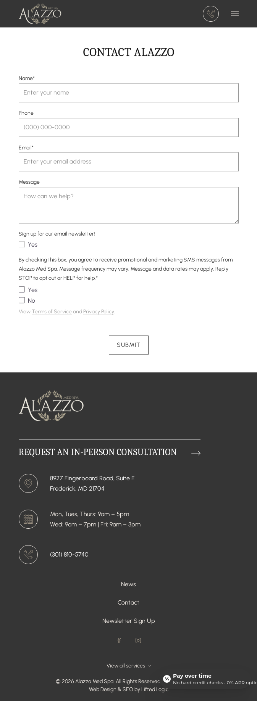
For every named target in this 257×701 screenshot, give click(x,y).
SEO (128, 689)
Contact (128, 602)
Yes (28, 246)
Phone (26, 114)
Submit (129, 346)
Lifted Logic (154, 689)
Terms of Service (52, 313)
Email (26, 149)
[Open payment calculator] (205, 679)
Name (27, 80)
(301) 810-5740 (69, 554)
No (27, 302)
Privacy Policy (98, 313)
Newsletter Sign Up (128, 620)
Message (29, 183)
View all (129, 666)
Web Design (102, 689)
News (128, 584)
